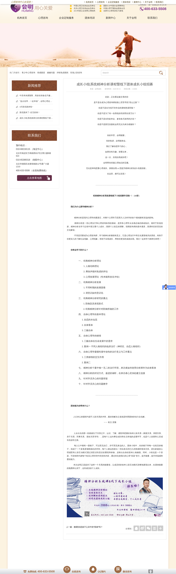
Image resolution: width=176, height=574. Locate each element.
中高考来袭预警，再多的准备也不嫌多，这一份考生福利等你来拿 (36, 96)
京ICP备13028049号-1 (98, 557)
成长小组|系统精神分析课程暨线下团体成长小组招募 (36, 118)
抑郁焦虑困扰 (62, 73)
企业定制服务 (113, 2)
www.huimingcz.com (86, 559)
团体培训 (126, 2)
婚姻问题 (51, 73)
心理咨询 (101, 2)
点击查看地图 (34, 178)
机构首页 (90, 2)
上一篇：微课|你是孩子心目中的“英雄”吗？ (84, 527)
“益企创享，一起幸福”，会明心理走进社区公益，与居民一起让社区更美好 (36, 101)
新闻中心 (137, 2)
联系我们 (159, 2)
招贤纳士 (82, 553)
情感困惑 (41, 73)
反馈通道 (93, 553)
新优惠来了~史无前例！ (30, 112)
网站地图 (105, 553)
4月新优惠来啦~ (26, 107)
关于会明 (148, 2)
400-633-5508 (155, 9)
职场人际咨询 (76, 73)
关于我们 (60, 553)
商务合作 (71, 553)
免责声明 (116, 553)
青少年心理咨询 (28, 73)
